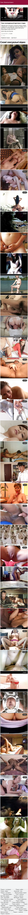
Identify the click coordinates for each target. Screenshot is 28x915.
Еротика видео (7, 913)
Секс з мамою (20, 913)
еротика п (14, 37)
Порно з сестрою (6, 909)
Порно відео (5, 910)
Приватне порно (5, 37)
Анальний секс (18, 910)
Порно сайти (20, 909)
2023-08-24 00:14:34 (7, 31)
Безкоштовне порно (21, 912)
